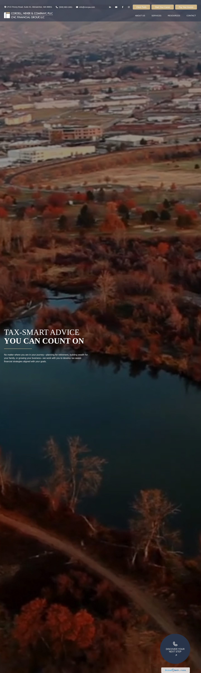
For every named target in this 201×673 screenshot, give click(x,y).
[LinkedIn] (110, 2)
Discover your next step (175, 647)
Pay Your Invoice (186, 2)
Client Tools (141, 2)
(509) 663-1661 (64, 2)
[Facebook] (122, 2)
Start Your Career (162, 2)
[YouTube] (116, 2)
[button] (140, 11)
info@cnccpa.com (85, 2)
